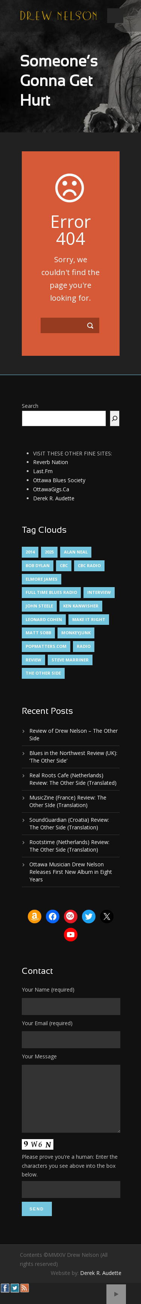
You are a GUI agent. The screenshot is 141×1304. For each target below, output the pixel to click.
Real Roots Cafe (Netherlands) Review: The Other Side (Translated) (73, 779)
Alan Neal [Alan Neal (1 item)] (76, 552)
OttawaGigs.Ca (51, 489)
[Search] (115, 418)
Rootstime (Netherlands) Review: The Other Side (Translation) (69, 845)
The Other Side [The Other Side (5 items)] (43, 673)
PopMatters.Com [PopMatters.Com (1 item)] (46, 646)
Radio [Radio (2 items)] (84, 646)
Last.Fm (43, 471)
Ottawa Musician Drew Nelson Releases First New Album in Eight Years (70, 872)
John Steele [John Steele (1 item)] (39, 606)
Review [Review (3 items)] (33, 660)
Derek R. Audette (53, 498)
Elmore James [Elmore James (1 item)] (42, 579)
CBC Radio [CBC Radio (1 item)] (89, 565)
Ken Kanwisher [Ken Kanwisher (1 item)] (81, 606)
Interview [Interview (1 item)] (99, 592)
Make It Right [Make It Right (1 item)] (88, 619)
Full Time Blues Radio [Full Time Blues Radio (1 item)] (51, 592)
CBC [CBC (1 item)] (64, 565)
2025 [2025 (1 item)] (49, 552)
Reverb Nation (50, 462)
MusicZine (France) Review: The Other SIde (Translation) (67, 801)
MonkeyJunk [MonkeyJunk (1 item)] (76, 632)
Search (30, 405)
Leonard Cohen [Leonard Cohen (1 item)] (44, 619)
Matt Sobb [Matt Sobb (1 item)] (38, 632)
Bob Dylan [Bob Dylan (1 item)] (38, 565)
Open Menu (115, 15)
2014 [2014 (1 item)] (30, 552)
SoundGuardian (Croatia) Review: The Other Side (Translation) (69, 823)
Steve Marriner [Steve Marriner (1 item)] (70, 660)
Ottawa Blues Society (59, 480)
